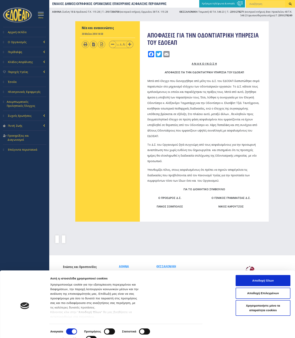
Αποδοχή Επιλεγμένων (263, 278)
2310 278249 (285, 15)
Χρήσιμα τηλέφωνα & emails (222, 3)
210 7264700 (112, 11)
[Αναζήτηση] (265, 4)
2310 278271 (237, 11)
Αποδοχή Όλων (263, 266)
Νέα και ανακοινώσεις (98, 27)
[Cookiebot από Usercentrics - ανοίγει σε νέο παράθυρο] (25, 330)
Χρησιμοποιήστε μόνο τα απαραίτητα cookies (263, 293)
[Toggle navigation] (40, 15)
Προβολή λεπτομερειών (66, 330)
